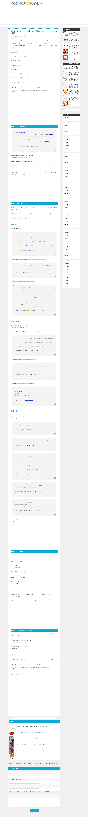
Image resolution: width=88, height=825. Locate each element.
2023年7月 (66, 156)
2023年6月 (66, 159)
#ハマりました (27, 506)
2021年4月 (66, 215)
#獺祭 (17, 132)
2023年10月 (66, 150)
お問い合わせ (32, 25)
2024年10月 (66, 122)
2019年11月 (66, 263)
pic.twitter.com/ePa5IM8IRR (34, 306)
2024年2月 (66, 139)
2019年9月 (66, 269)
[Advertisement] (44, 15)
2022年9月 (66, 176)
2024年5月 (66, 131)
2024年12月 (66, 117)
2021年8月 (66, 204)
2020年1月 (66, 258)
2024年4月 (66, 134)
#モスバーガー (35, 245)
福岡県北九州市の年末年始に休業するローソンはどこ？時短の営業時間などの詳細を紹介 (30, 750)
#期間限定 (41, 136)
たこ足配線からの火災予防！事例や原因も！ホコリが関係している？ (74, 103)
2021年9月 (66, 201)
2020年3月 (66, 252)
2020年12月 (66, 227)
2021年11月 (66, 198)
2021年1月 (66, 224)
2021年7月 (66, 207)
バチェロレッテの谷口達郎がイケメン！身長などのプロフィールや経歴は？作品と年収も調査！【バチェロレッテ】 (74, 86)
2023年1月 (66, 173)
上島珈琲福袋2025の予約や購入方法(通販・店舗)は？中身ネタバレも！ (74, 40)
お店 (12, 38)
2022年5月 (66, 181)
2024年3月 (66, 136)
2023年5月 (66, 162)
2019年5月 (66, 280)
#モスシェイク (22, 132)
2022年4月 (66, 184)
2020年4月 (66, 249)
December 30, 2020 (34, 146)
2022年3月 (66, 187)
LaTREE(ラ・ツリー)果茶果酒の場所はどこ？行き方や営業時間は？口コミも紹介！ (21, 763)
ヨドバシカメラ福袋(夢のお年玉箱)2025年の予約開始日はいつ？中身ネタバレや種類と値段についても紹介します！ (74, 52)
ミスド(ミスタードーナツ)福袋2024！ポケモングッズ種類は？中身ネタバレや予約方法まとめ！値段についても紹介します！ (74, 92)
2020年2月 (66, 255)
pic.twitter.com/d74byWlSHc (40, 346)
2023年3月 (66, 167)
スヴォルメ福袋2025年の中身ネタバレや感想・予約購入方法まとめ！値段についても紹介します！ (74, 34)
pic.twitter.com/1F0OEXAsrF (43, 369)
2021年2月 (66, 221)
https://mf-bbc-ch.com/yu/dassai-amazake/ (19, 88)
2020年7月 (66, 241)
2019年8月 (66, 272)
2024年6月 (66, 128)
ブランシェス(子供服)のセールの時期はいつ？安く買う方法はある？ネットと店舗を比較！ (30, 738)
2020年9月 (66, 235)
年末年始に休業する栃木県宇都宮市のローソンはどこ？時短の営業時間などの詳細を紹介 (30, 744)
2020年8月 (66, 238)
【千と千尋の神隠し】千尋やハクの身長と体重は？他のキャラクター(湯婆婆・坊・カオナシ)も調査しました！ (74, 98)
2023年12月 (66, 145)
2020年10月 (66, 232)
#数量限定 (46, 136)
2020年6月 (66, 243)
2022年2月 (66, 190)
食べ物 (15, 38)
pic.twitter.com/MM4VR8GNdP (44, 141)
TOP (13, 817)
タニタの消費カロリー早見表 (21, 596)
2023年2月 (66, 170)
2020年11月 (66, 229)
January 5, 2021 (31, 250)
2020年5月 (66, 246)
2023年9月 (66, 153)
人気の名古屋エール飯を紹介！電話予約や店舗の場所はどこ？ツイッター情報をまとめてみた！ (31, 726)
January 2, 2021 (29, 400)
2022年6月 (66, 179)
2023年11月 (66, 148)
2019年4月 (66, 283)
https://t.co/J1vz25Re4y (34, 136)
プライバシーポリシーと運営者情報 (20, 25)
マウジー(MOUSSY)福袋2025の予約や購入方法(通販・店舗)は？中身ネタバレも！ (74, 57)
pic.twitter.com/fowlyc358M (30, 487)
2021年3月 (66, 218)
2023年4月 (66, 165)
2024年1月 (66, 142)
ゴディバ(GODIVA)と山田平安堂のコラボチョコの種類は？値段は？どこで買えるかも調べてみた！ (32, 732)
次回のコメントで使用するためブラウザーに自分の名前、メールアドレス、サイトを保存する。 (30, 791)
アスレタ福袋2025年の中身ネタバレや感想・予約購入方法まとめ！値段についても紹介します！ (74, 46)
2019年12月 (66, 260)
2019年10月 (66, 266)
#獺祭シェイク (28, 245)
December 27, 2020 (34, 350)
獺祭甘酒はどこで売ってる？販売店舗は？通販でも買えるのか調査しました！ (29, 87)
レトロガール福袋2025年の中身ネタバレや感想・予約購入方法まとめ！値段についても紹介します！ (74, 68)
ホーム (10, 25)
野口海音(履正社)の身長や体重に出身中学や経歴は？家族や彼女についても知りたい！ (74, 79)
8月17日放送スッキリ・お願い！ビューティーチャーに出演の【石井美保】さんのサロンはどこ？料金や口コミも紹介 (35, 756)
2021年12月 (66, 196)
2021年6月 (66, 210)
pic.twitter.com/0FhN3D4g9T (45, 245)
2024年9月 (66, 125)
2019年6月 (66, 277)
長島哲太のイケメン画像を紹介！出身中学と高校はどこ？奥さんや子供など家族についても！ (74, 74)
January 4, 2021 (32, 445)
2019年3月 (66, 286)
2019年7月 (66, 274)
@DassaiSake (18, 137)
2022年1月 (66, 193)
